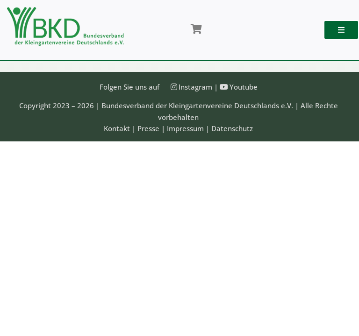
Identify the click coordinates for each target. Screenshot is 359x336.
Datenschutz (232, 128)
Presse (148, 128)
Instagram (195, 86)
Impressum (185, 128)
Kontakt (117, 128)
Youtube (244, 86)
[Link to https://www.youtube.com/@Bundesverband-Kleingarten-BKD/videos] (224, 87)
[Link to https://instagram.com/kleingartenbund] (174, 87)
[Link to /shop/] (196, 29)
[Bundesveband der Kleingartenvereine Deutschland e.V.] (65, 10)
